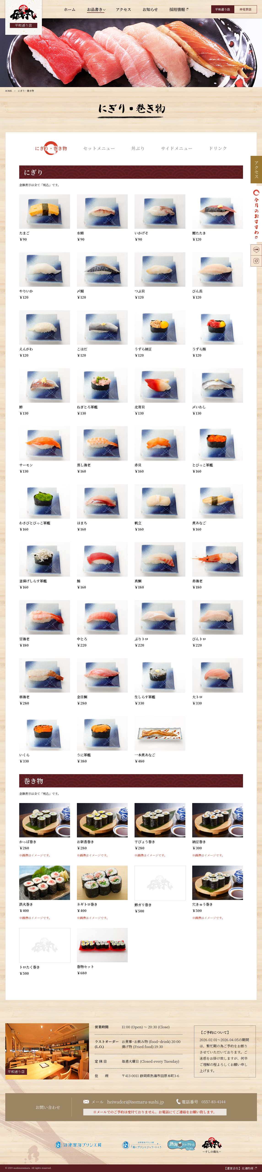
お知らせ (150, 9)
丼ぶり (138, 148)
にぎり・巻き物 (51, 148)
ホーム (70, 9)
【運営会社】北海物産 (239, 1168)
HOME (8, 90)
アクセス (123, 9)
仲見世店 (245, 9)
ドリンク (218, 148)
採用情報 (177, 9)
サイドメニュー (177, 148)
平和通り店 (222, 9)
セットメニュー (99, 148)
